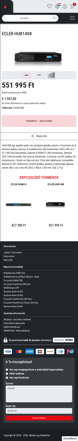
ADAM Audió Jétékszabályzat (17, 330)
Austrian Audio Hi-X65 (13, 306)
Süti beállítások (70, 438)
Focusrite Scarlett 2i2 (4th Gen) (17, 284)
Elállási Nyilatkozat (12, 327)
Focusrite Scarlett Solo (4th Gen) (18, 299)
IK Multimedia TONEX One (14, 273)
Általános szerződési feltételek (17, 319)
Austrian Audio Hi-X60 (13, 295)
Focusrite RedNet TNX (13, 280)
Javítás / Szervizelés (13, 252)
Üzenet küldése (39, 418)
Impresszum (9, 256)
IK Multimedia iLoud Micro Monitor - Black (21, 277)
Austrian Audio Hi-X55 (13, 291)
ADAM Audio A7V (11, 288)
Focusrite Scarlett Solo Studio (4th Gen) (21, 302)
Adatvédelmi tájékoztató (14, 323)
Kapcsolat (8, 260)
